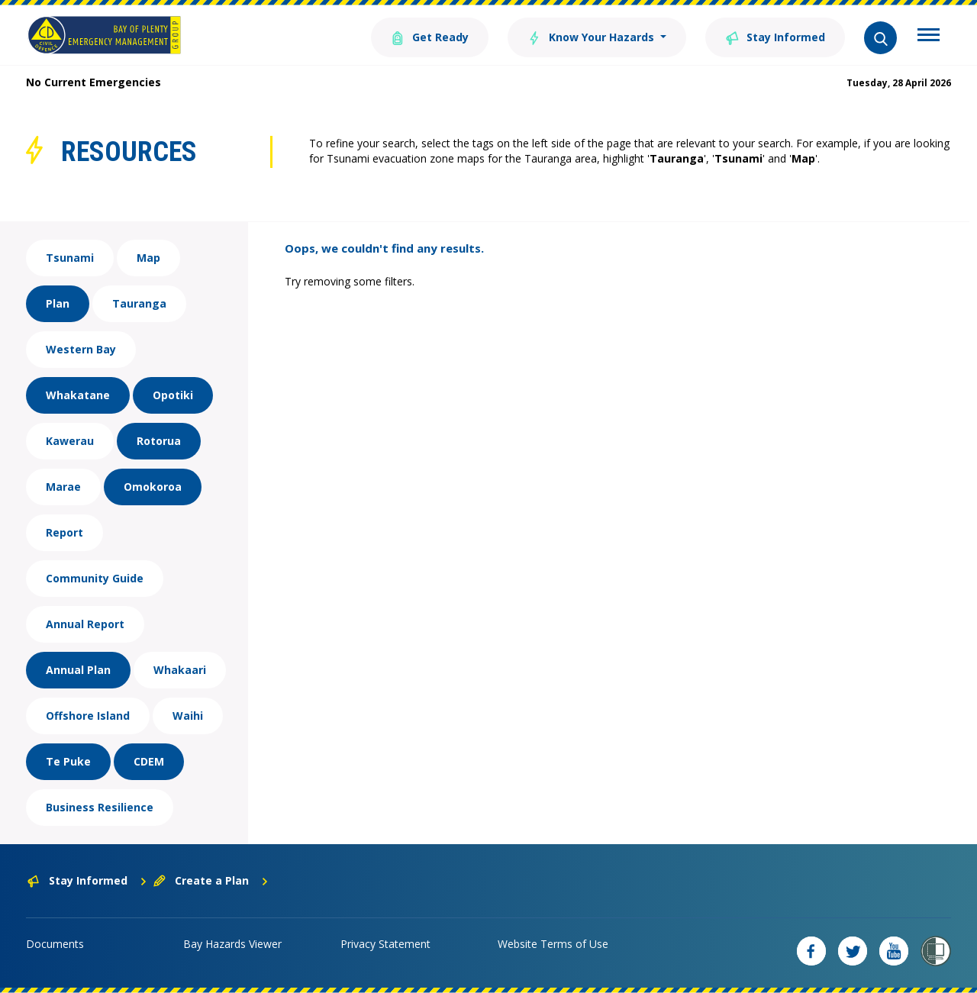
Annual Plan (78, 670)
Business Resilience (99, 807)
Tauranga (139, 303)
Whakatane (78, 395)
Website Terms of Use (553, 944)
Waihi (188, 715)
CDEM (149, 761)
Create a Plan (211, 880)
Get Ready (430, 36)
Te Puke (68, 761)
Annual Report (85, 624)
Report (64, 532)
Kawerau (70, 441)
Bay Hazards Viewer (232, 944)
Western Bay (81, 349)
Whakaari (179, 670)
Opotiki (173, 395)
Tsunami (70, 257)
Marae (63, 486)
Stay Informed (775, 36)
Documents (55, 944)
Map (148, 257)
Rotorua (159, 441)
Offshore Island (88, 715)
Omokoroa (153, 486)
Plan (57, 303)
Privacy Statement (385, 944)
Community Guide (94, 578)
